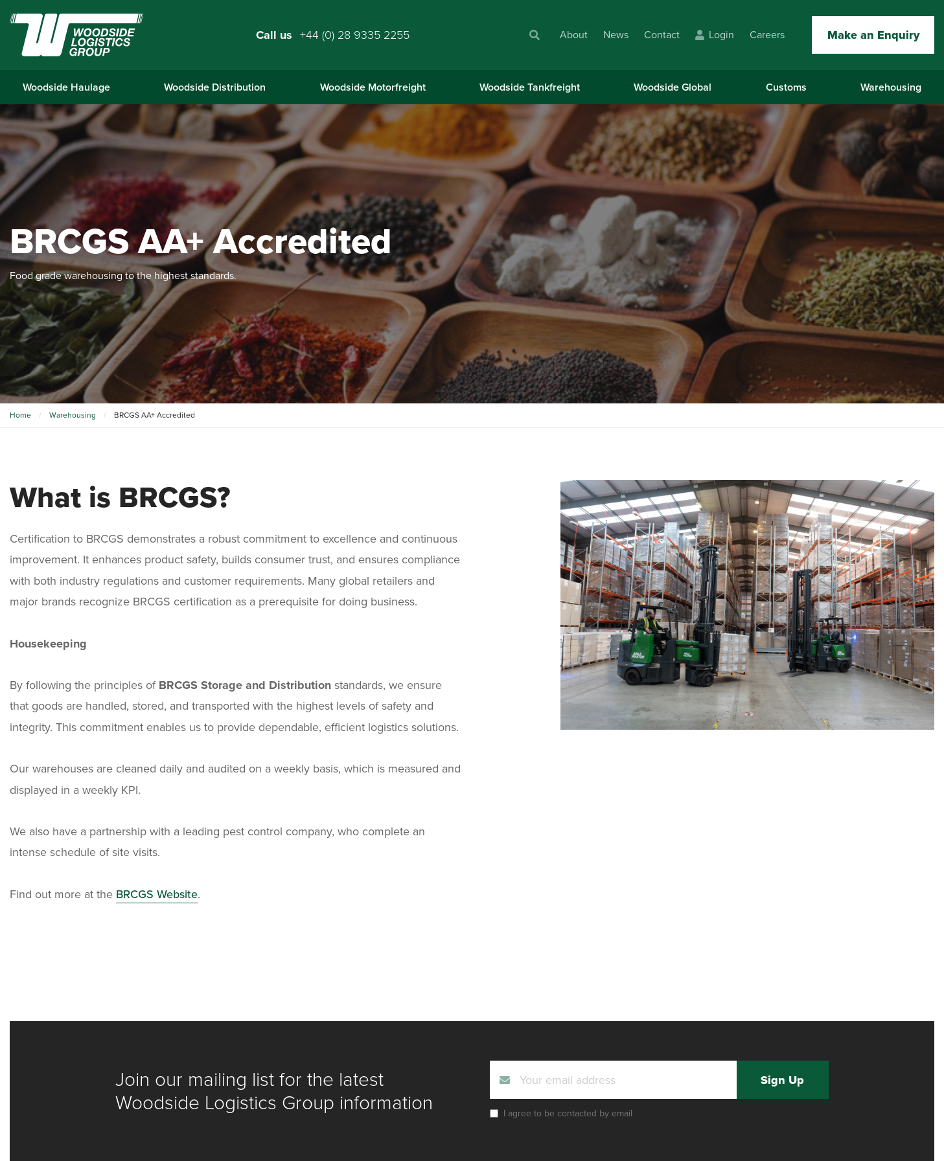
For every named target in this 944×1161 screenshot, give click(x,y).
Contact (662, 34)
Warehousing (890, 87)
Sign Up (782, 1080)
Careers (767, 34)
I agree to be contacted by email (567, 1113)
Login (714, 34)
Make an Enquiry (873, 35)
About (574, 34)
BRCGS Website (157, 894)
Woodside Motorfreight (373, 87)
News (615, 34)
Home (20, 415)
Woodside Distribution (215, 87)
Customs (786, 87)
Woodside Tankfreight (529, 87)
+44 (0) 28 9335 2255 (354, 35)
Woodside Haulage (66, 87)
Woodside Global (672, 87)
